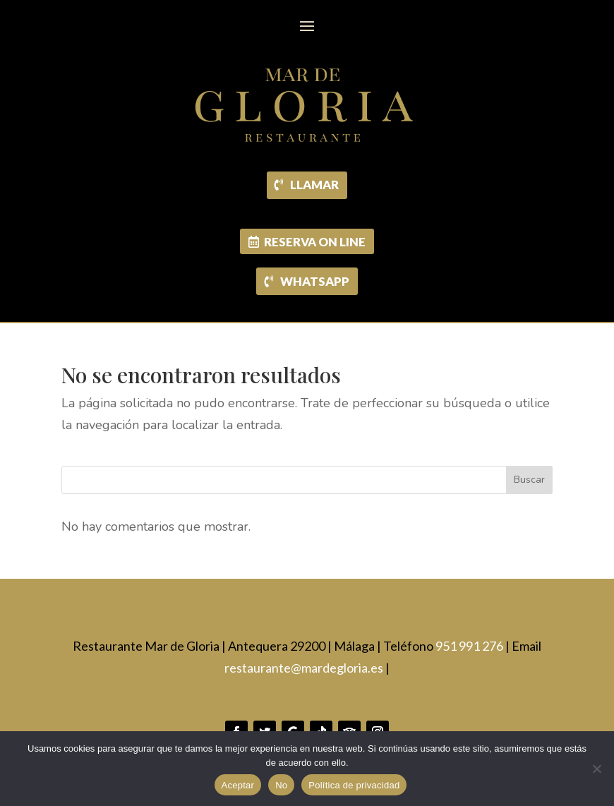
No (281, 785)
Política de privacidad (353, 785)
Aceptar (238, 785)
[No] (596, 769)
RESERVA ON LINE (314, 241)
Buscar (529, 480)
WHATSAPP (314, 281)
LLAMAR (315, 184)
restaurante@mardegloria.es (303, 667)
